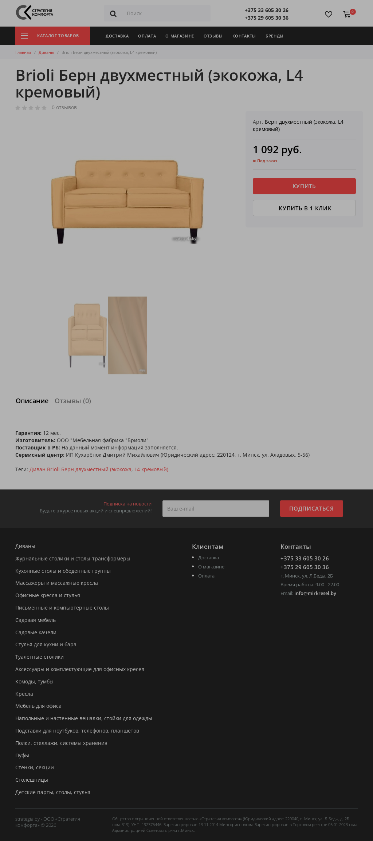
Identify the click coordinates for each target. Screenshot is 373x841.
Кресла (24, 694)
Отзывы (213, 36)
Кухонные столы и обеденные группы (63, 571)
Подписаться (311, 508)
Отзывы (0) (73, 400)
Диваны (46, 52)
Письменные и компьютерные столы (62, 608)
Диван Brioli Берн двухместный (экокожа (80, 469)
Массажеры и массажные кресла (56, 583)
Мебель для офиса (38, 706)
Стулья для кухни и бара (45, 645)
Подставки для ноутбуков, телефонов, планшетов (77, 731)
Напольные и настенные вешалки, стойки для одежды (83, 718)
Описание (32, 400)
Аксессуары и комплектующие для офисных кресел (79, 669)
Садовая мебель (35, 620)
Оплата (147, 36)
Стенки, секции (34, 768)
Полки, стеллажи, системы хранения (61, 743)
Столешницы (31, 780)
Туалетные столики (39, 657)
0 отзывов (64, 107)
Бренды (275, 36)
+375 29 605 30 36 (266, 17)
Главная (23, 52)
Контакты (244, 36)
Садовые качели (35, 633)
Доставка (117, 36)
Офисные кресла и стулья (47, 595)
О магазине (179, 36)
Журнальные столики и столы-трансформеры (72, 559)
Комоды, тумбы (34, 682)
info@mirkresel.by (315, 593)
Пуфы (22, 756)
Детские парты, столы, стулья (52, 792)
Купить (304, 186)
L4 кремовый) (151, 469)
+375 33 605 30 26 (266, 10)
